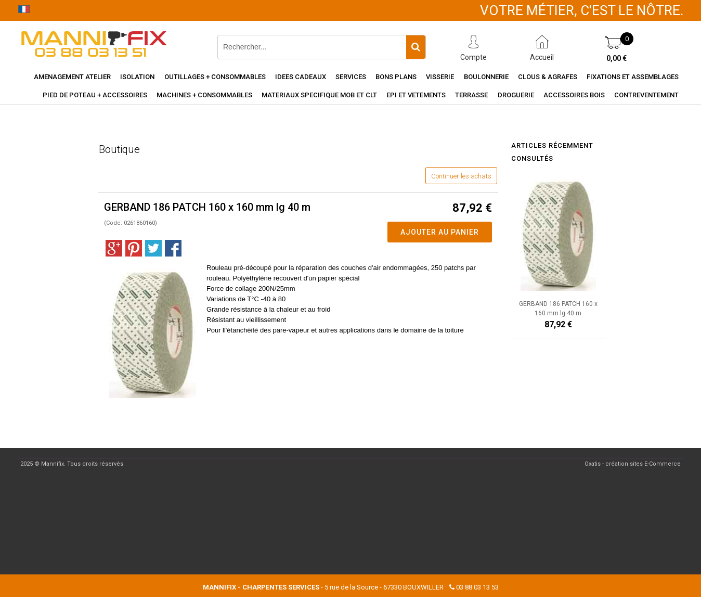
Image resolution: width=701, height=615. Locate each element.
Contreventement (646, 95)
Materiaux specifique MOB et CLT (319, 95)
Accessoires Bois (574, 95)
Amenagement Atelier (72, 77)
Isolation (137, 77)
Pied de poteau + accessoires (95, 95)
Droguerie (516, 95)
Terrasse (471, 95)
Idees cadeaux (300, 77)
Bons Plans (396, 77)
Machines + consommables (204, 95)
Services (350, 77)
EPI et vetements (416, 95)
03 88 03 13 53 (477, 587)
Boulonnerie (486, 77)
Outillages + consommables (215, 77)
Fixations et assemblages (633, 77)
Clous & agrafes (547, 77)
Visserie (440, 77)
